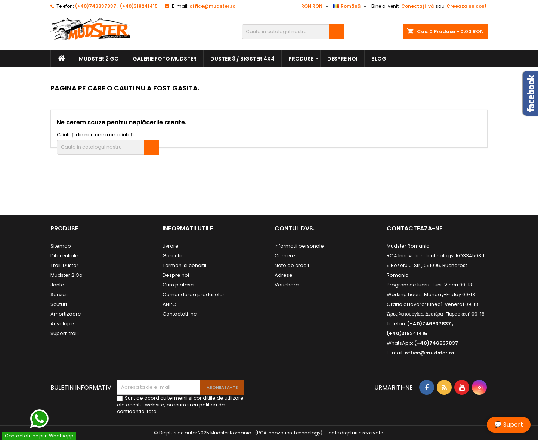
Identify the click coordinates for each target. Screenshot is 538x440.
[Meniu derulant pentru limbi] (350, 6)
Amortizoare (65, 313)
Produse (300, 58)
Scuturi (58, 304)
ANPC (169, 304)
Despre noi (342, 58)
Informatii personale (299, 246)
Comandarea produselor (194, 294)
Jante (57, 284)
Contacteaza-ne (414, 228)
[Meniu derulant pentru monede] (315, 6)
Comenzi (286, 255)
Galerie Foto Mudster (165, 58)
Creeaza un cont (466, 6)
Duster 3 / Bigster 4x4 (242, 58)
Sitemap (60, 246)
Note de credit (292, 265)
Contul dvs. (295, 228)
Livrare (171, 246)
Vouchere (287, 284)
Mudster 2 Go (99, 58)
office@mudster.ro (212, 6)
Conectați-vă (417, 6)
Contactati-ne (180, 313)
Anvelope (62, 323)
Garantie (173, 255)
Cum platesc (178, 284)
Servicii (59, 294)
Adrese (284, 275)
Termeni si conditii (184, 265)
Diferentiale (64, 255)
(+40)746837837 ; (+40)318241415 (116, 6)
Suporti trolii (64, 333)
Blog (378, 58)
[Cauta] (293, 31)
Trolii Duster (64, 265)
